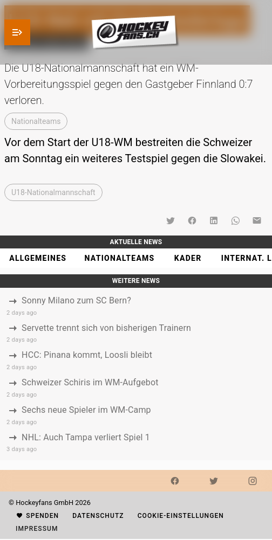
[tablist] (136, 258)
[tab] (37, 258)
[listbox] (136, 374)
